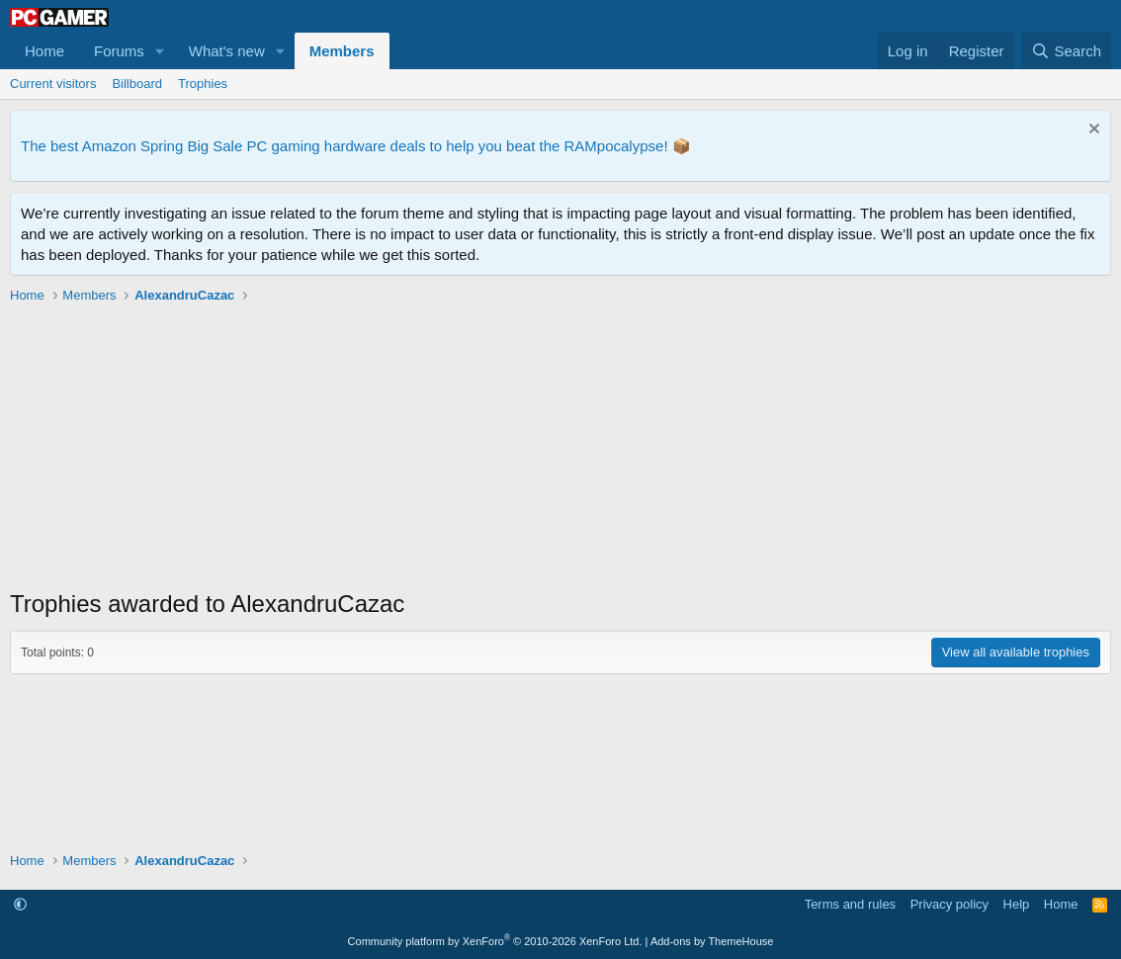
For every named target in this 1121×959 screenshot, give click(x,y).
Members (342, 51)
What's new (227, 51)
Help (1016, 904)
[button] (160, 51)
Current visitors (53, 83)
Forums (119, 51)
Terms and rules (850, 904)
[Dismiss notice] (1091, 131)
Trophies (202, 83)
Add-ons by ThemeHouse (712, 941)
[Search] (1066, 51)
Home (44, 51)
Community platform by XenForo (495, 941)
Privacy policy (949, 904)
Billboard (137, 83)
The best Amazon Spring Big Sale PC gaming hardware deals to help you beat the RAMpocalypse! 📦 (356, 145)
